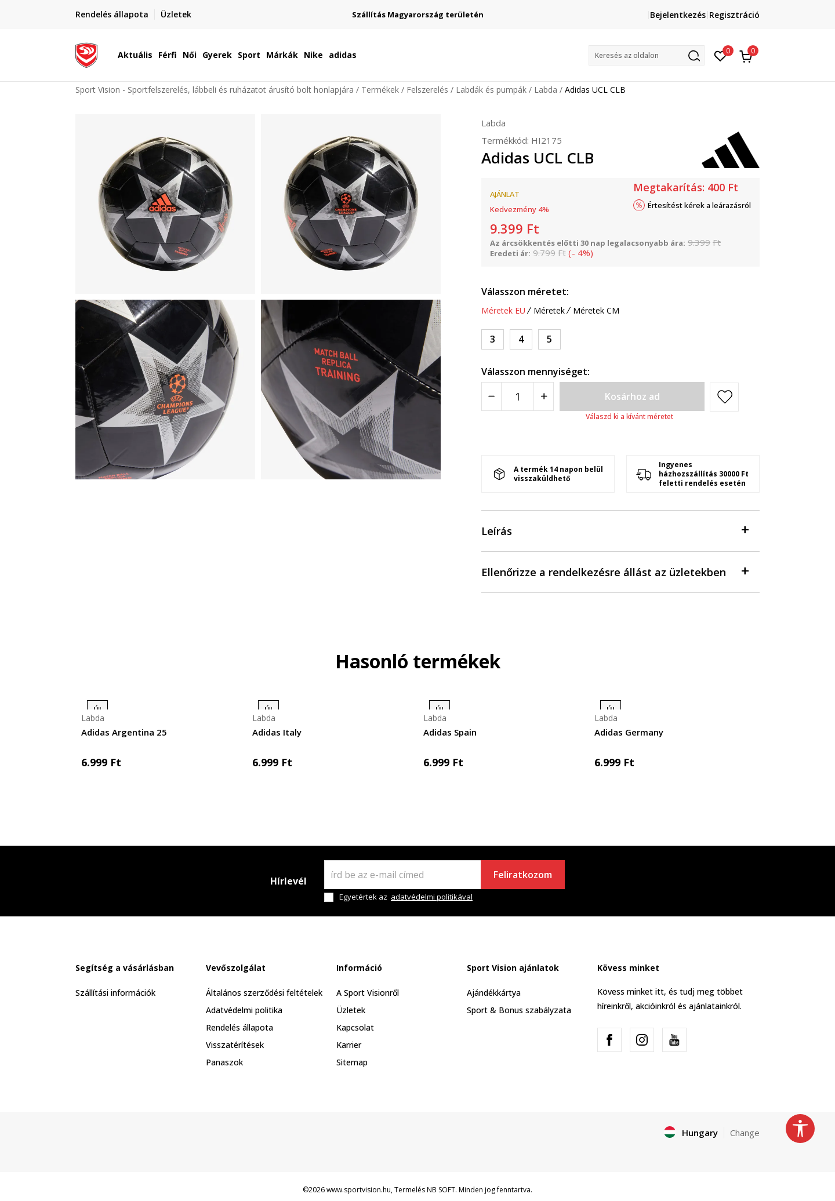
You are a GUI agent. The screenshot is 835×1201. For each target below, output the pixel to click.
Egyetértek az (406, 897)
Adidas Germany (628, 732)
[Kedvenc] (720, 55)
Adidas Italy (277, 732)
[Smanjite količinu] (491, 396)
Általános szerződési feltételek (264, 992)
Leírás (614, 530)
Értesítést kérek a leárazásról (699, 205)
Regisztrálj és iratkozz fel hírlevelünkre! (417, 10)
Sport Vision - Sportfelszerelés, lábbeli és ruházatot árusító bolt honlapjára (214, 89)
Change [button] (745, 1132)
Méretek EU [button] (503, 310)
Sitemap (352, 1062)
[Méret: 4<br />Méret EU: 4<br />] (521, 339)
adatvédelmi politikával (432, 896)
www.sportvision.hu (358, 1190)
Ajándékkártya (494, 992)
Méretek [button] (549, 310)
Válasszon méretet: (525, 291)
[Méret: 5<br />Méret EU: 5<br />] (549, 339)
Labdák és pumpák (491, 89)
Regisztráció (734, 14)
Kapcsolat (355, 1027)
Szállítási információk (115, 992)
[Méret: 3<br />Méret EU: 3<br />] (492, 339)
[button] (647, 55)
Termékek (380, 89)
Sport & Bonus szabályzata (519, 1010)
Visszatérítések (235, 1044)
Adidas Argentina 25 (124, 732)
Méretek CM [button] (596, 310)
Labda (545, 89)
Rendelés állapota (239, 1027)
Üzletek (350, 1010)
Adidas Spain (450, 732)
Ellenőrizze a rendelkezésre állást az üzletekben (614, 571)
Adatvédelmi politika (244, 1010)
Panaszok (224, 1062)
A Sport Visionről (367, 992)
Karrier (348, 1044)
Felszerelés (427, 89)
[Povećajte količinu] (543, 396)
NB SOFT (441, 1190)
